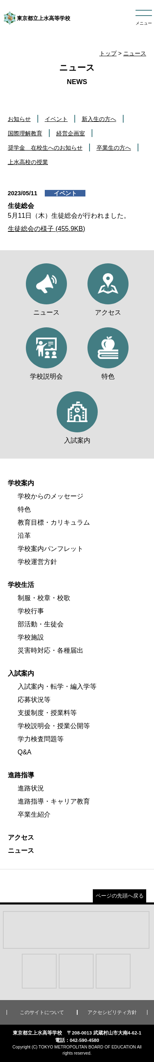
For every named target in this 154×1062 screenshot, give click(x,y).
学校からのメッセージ (50, 496)
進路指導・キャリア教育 (54, 801)
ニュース (134, 53)
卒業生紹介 (34, 814)
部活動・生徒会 (41, 624)
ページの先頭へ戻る (120, 896)
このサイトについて (42, 1012)
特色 (24, 509)
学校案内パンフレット (50, 548)
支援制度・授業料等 (47, 712)
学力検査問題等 (41, 738)
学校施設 (31, 637)
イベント (56, 119)
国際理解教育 (25, 133)
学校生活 (21, 584)
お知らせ (19, 119)
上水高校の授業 (28, 162)
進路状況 (31, 788)
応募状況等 (34, 699)
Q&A (25, 752)
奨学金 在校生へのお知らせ (45, 147)
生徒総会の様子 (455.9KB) (46, 228)
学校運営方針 (37, 561)
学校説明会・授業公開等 (54, 725)
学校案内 (21, 483)
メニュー (144, 23)
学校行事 (31, 611)
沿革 (24, 535)
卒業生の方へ (114, 147)
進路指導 (21, 775)
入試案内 (21, 673)
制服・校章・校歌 (44, 597)
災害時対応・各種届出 (50, 650)
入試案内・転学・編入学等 (57, 686)
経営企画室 (70, 133)
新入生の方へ (99, 119)
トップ (108, 53)
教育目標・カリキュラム (54, 522)
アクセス (21, 837)
